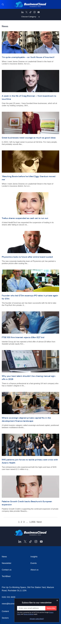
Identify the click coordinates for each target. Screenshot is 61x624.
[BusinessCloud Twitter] (26, 12)
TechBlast (6, 576)
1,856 (32, 522)
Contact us (6, 570)
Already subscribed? (37, 619)
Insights (33, 557)
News (4, 557)
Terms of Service (29, 614)
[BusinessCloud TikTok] (30, 12)
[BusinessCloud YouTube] (39, 12)
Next (39, 522)
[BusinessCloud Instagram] (35, 12)
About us (34, 570)
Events (33, 563)
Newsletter (6, 563)
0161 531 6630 (8, 597)
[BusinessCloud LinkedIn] (22, 12)
